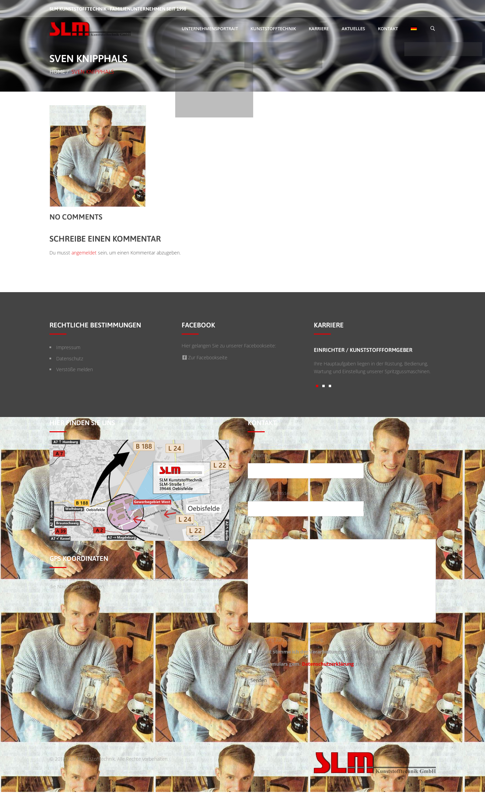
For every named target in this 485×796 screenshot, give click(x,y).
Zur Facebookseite (205, 357)
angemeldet (84, 252)
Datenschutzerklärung (328, 664)
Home (57, 72)
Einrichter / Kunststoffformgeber (363, 350)
